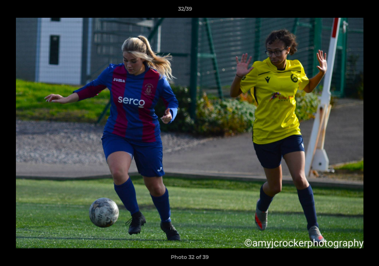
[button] (347, 10)
